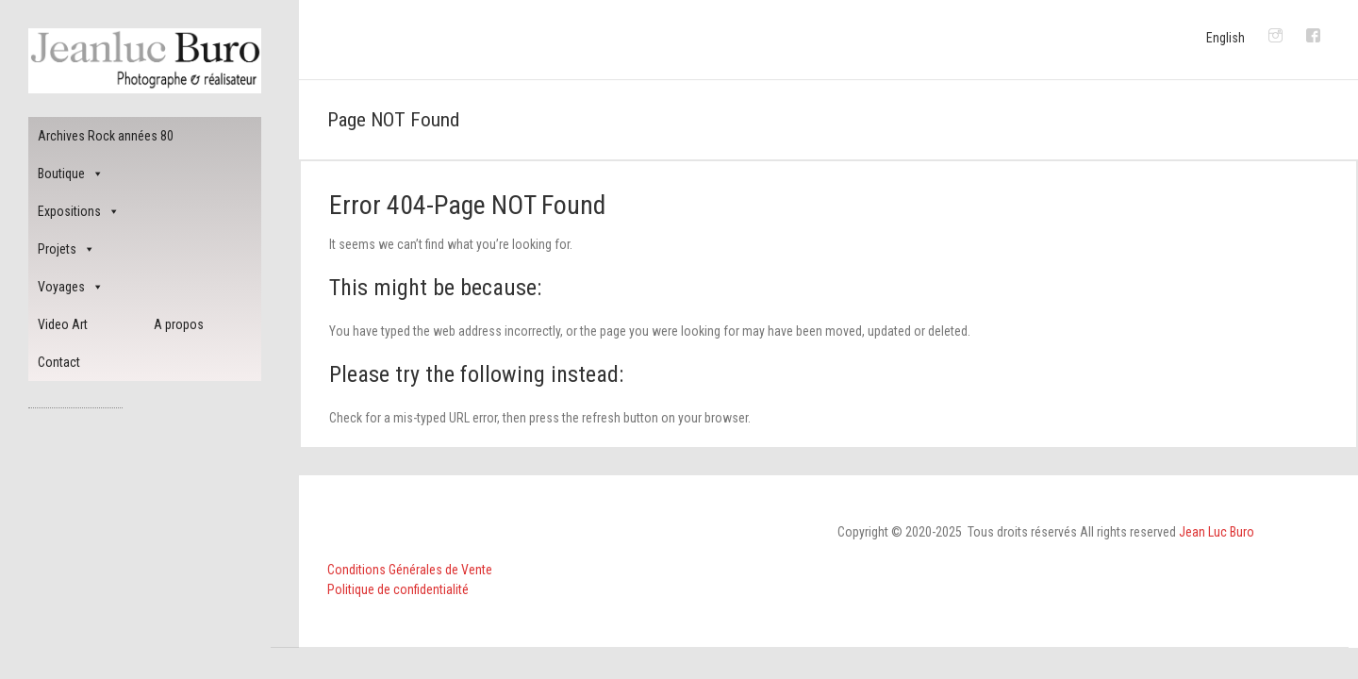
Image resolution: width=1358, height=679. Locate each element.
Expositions (79, 211)
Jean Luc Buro (1216, 531)
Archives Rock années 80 (106, 135)
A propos (179, 324)
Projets (66, 249)
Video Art (63, 324)
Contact (59, 362)
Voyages (71, 287)
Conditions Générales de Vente (409, 569)
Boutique (71, 173)
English (1225, 37)
